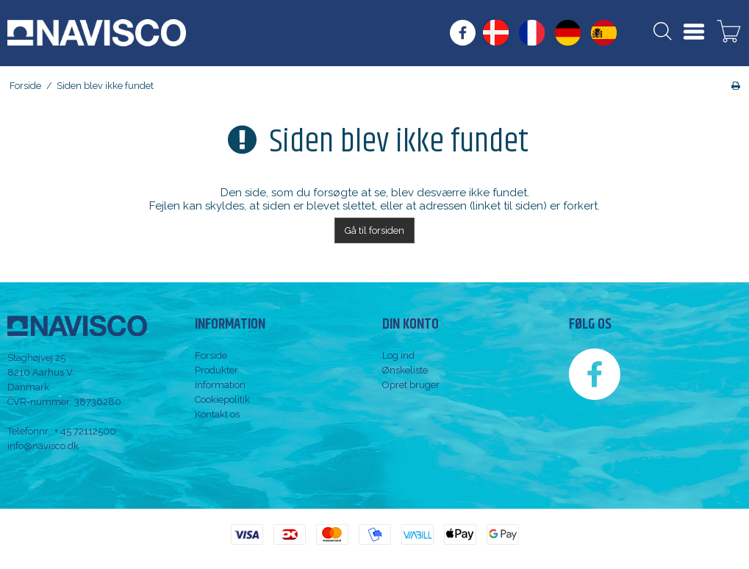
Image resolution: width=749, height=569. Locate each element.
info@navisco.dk (43, 445)
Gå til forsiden (374, 230)
